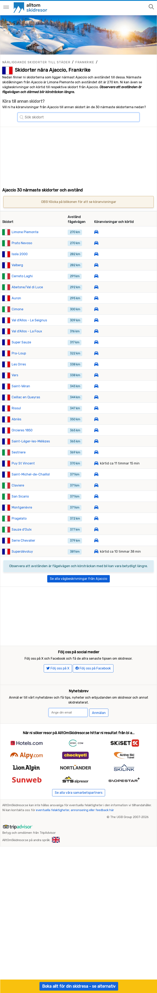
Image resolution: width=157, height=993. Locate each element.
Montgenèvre (22, 525)
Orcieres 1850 (22, 448)
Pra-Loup (19, 370)
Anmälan (99, 749)
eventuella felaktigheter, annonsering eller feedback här (75, 846)
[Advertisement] (78, 155)
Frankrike (84, 62)
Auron (16, 315)
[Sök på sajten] (151, 7)
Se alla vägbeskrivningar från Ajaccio (78, 596)
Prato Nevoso (22, 260)
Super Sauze (21, 359)
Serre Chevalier (23, 558)
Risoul (16, 425)
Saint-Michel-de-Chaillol (31, 492)
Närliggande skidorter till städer (36, 62)
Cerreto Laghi (22, 293)
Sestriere (19, 470)
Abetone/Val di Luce (27, 304)
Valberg (17, 282)
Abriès (16, 437)
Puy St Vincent (23, 481)
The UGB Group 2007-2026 (129, 853)
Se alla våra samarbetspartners (78, 828)
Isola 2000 (20, 271)
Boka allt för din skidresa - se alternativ (79, 986)
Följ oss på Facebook (93, 704)
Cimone (17, 326)
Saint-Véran (21, 403)
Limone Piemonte (25, 249)
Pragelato (19, 536)
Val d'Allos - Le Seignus (29, 337)
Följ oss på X (57, 704)
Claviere (18, 503)
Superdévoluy (22, 569)
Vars (15, 392)
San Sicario (20, 513)
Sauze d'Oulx (22, 547)
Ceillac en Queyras (26, 414)
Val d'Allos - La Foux (27, 348)
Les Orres (19, 381)
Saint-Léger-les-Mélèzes (31, 459)
